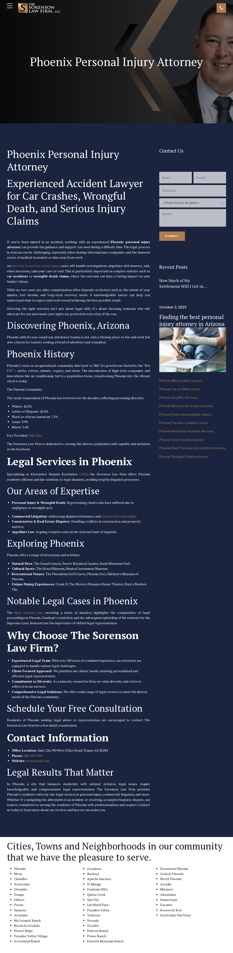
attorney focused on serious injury (36, 265)
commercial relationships (119, 516)
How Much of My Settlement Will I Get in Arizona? (181, 283)
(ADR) (83, 474)
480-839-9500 (33, 755)
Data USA (36, 435)
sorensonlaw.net (38, 761)
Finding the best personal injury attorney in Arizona (192, 320)
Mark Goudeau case (29, 612)
